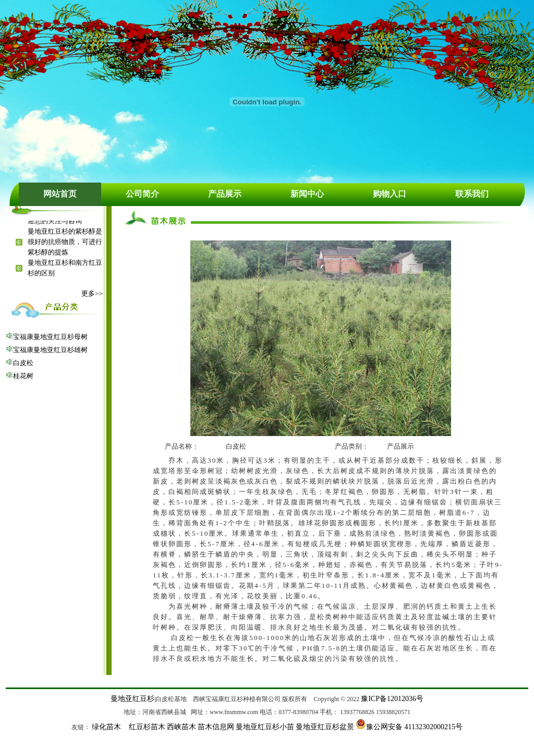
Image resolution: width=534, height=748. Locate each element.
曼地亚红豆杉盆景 (325, 727)
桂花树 (23, 376)
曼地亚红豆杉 (132, 699)
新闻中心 (307, 193)
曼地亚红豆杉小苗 (265, 727)
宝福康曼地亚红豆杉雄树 (50, 350)
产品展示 (224, 193)
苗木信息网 (216, 727)
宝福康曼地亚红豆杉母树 (50, 337)
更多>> (92, 293)
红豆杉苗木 (147, 727)
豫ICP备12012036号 (392, 699)
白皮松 (23, 363)
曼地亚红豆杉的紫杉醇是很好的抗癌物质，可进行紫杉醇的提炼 (65, 242)
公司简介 (142, 193)
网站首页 (60, 193)
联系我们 (472, 193)
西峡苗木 (181, 727)
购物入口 (389, 193)
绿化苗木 (106, 727)
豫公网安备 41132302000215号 (414, 727)
